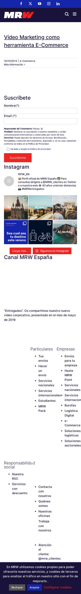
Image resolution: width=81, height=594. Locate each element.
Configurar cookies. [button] (58, 587)
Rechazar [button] (17, 587)
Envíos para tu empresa (71, 360)
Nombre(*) (11, 105)
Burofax (70, 405)
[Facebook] (32, 463)
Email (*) (10, 116)
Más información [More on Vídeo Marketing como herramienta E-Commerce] (13, 64)
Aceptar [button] (34, 587)
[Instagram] (32, 470)
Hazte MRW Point (69, 375)
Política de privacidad (40, 149)
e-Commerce (27, 60)
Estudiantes (47, 401)
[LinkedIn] (39, 470)
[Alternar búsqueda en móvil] (67, 14)
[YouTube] (46, 463)
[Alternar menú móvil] (75, 14)
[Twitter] (39, 463)
